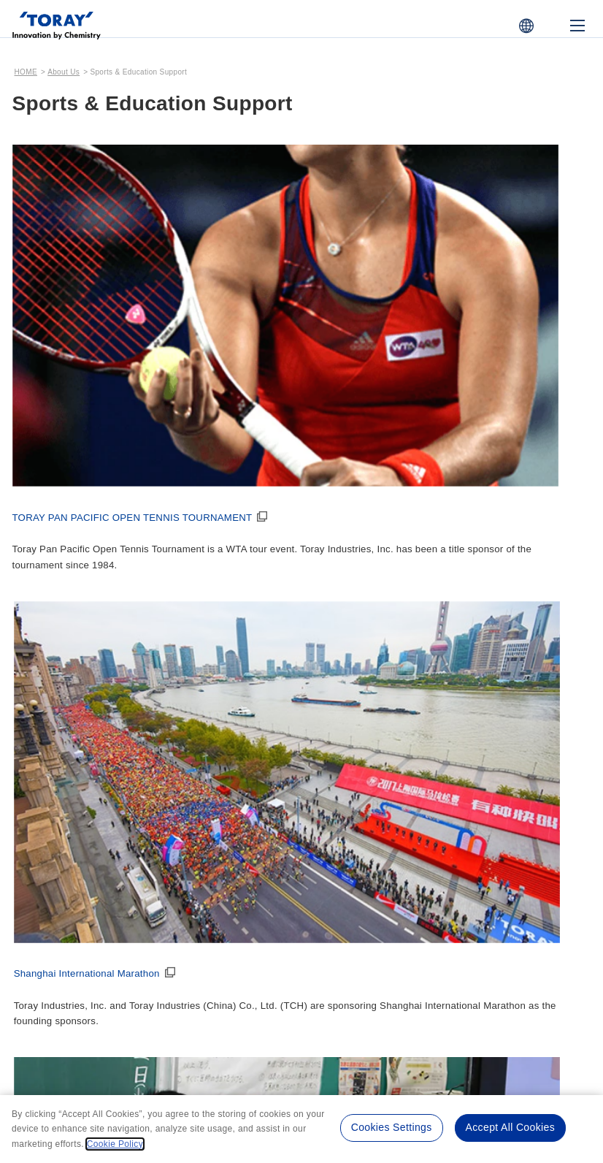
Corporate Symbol (216, 719)
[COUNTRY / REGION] (526, 25)
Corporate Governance (495, 619)
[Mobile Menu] (577, 25)
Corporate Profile (219, 609)
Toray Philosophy (358, 643)
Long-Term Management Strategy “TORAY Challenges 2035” (370, 688)
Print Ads (339, 878)
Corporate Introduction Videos (371, 850)
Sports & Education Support (227, 818)
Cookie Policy (351, 1021)
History (45, 841)
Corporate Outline (215, 643)
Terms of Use (188, 1021)
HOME (26, 72)
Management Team (218, 681)
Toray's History (68, 808)
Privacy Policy (270, 1021)
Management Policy (371, 609)
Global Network (210, 700)
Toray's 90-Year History (83, 860)
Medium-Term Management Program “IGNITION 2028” (371, 751)
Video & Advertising (370, 808)
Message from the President (77, 619)
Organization (203, 662)
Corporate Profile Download (214, 747)
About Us (63, 72)
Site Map (423, 1021)
